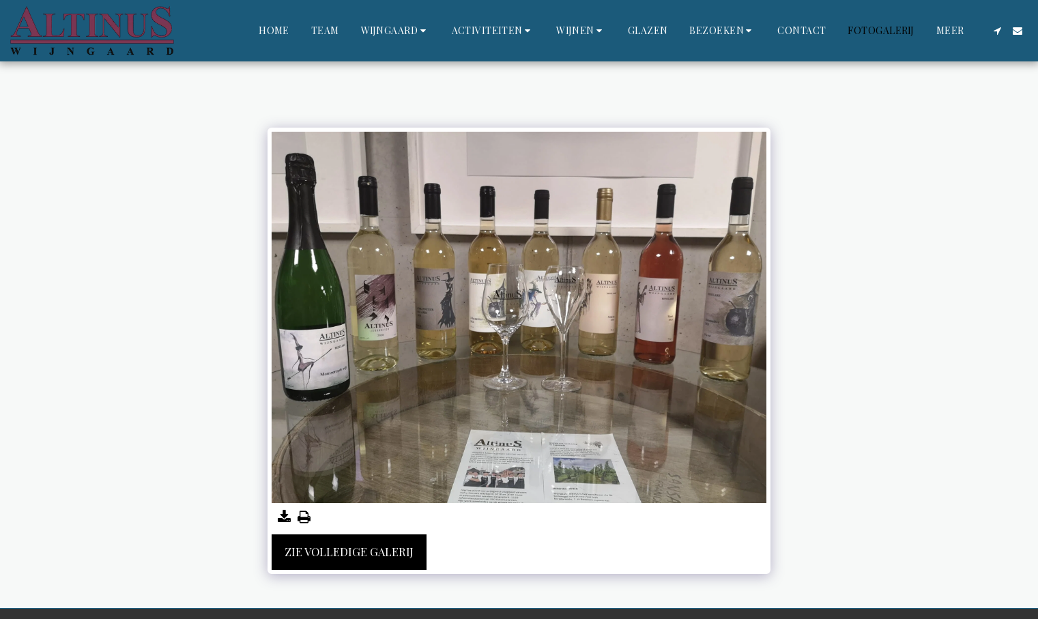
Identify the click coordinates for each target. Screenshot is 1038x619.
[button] (395, 30)
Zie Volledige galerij (349, 551)
